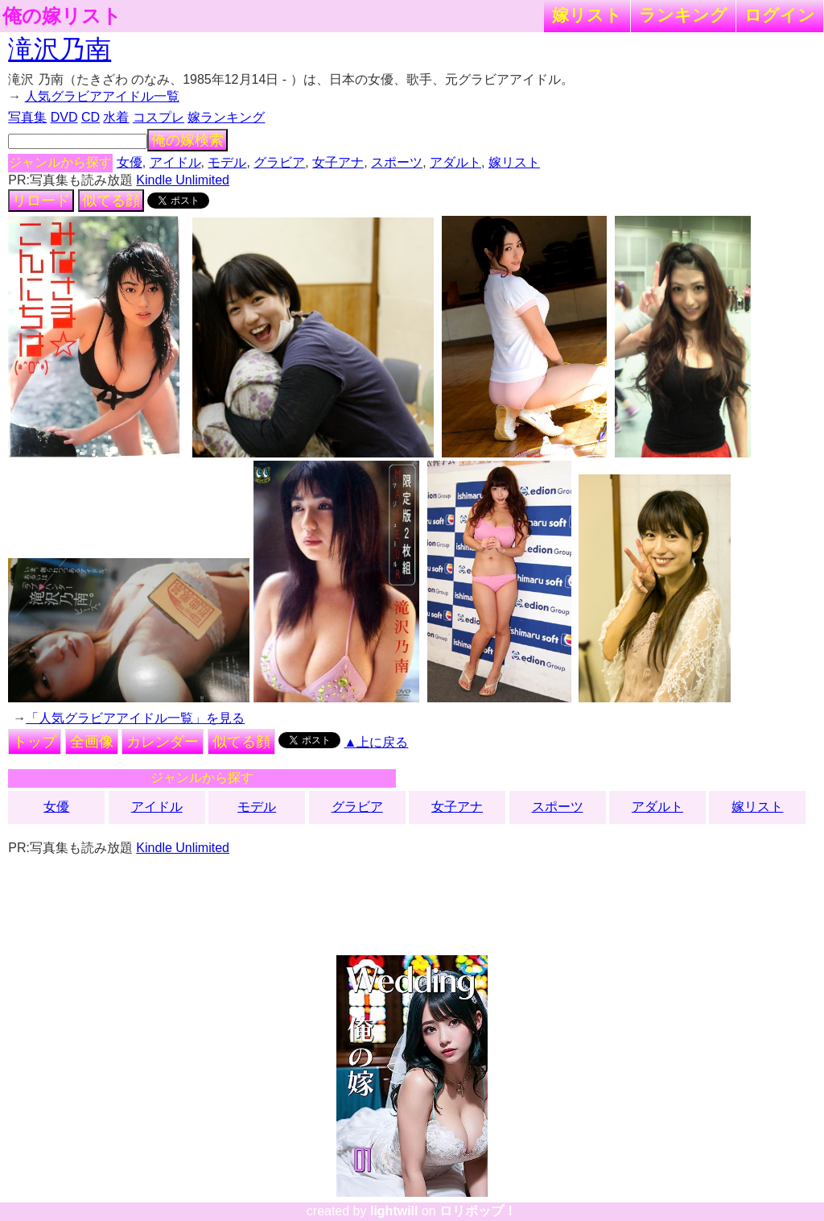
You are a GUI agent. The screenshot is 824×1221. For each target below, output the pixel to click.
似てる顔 (111, 200)
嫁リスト (587, 15)
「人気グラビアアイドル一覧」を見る (135, 718)
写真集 (27, 117)
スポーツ (396, 162)
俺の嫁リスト (62, 16)
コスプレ (158, 117)
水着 (116, 117)
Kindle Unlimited (182, 180)
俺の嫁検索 (187, 140)
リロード (41, 200)
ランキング (683, 15)
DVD (64, 117)
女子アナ (338, 162)
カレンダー (162, 742)
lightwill (394, 1211)
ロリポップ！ (478, 1211)
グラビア (279, 162)
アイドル (175, 162)
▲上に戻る (376, 742)
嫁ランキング (226, 117)
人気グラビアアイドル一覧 (102, 96)
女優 (129, 162)
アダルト (455, 162)
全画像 (91, 742)
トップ (34, 742)
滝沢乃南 (59, 49)
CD (90, 117)
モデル (227, 162)
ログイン (779, 15)
